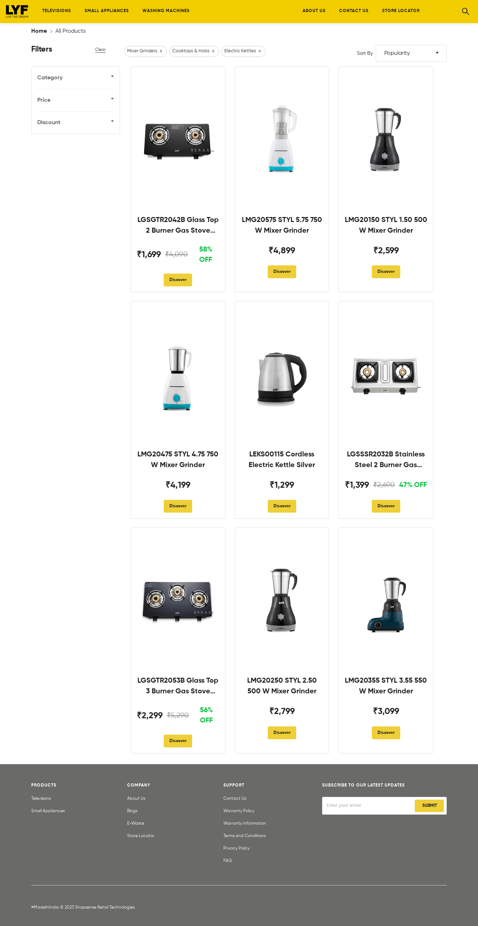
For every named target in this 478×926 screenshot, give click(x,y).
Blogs (132, 811)
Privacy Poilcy (236, 848)
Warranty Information (244, 823)
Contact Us (234, 799)
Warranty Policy (238, 811)
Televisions (41, 799)
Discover (177, 280)
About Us (136, 799)
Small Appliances (48, 811)
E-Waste (135, 823)
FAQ (227, 861)
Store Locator (140, 836)
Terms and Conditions (244, 836)
